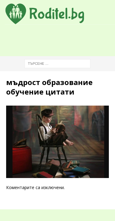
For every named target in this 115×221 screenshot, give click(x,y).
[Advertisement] (60, 40)
